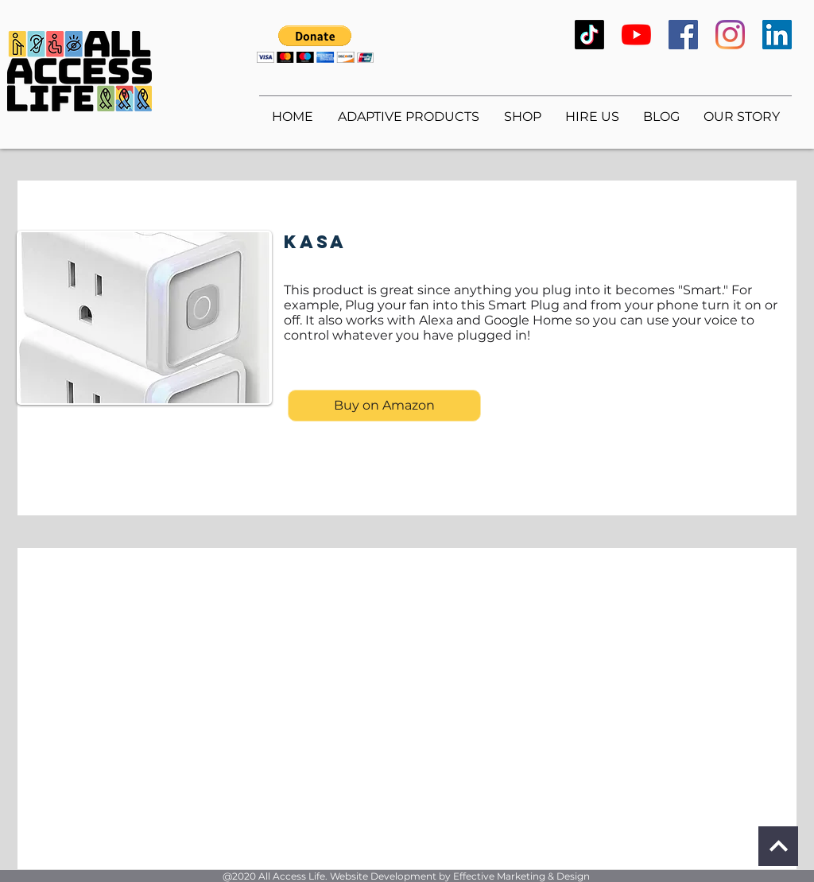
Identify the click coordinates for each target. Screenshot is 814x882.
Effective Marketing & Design (521, 876)
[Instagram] (730, 34)
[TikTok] (589, 34)
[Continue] (778, 846)
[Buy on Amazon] (384, 406)
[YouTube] (636, 34)
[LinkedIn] (777, 34)
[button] (315, 44)
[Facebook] (683, 34)
